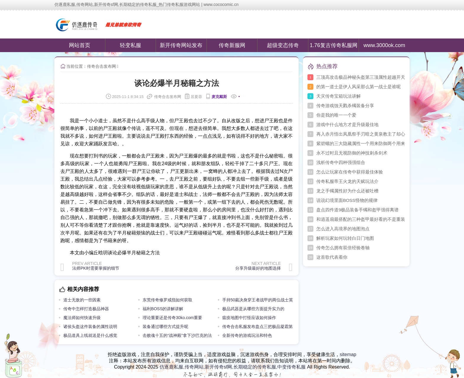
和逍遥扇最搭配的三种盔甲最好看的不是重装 (360, 219)
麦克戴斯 (219, 96)
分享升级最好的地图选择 (258, 268)
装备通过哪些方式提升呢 (165, 326)
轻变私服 (130, 45)
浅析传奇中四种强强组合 (340, 162)
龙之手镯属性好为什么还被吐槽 (347, 190)
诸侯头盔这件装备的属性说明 (90, 326)
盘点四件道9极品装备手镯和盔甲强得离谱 (357, 209)
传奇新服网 (232, 45)
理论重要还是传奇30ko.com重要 (172, 317)
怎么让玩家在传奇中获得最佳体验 (349, 171)
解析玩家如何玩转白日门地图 (345, 238)
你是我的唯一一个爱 (336, 115)
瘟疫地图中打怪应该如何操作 (249, 317)
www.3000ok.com (384, 45)
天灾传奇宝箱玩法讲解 (338, 96)
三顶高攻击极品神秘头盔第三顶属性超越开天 (360, 77)
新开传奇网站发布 (181, 45)
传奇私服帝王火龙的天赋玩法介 (347, 181)
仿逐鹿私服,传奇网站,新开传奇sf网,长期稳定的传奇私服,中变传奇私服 (233, 366)
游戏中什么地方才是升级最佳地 (347, 124)
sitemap (348, 354)
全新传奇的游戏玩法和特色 (247, 335)
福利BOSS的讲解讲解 (163, 308)
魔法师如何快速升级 (82, 317)
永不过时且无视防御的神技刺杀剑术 (351, 152)
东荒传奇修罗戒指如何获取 (167, 299)
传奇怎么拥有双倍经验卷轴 (343, 247)
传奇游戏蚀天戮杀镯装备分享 (345, 105)
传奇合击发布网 (101, 66)
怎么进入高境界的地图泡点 (343, 228)
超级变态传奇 (283, 45)
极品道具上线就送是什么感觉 (90, 335)
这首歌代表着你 (331, 257)
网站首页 (79, 45)
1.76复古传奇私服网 (333, 45)
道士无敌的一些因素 (82, 299)
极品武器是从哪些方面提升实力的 (253, 308)
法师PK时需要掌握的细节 (95, 268)
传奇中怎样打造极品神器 (86, 308)
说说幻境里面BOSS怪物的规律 (347, 200)
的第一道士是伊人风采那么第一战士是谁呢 (358, 86)
